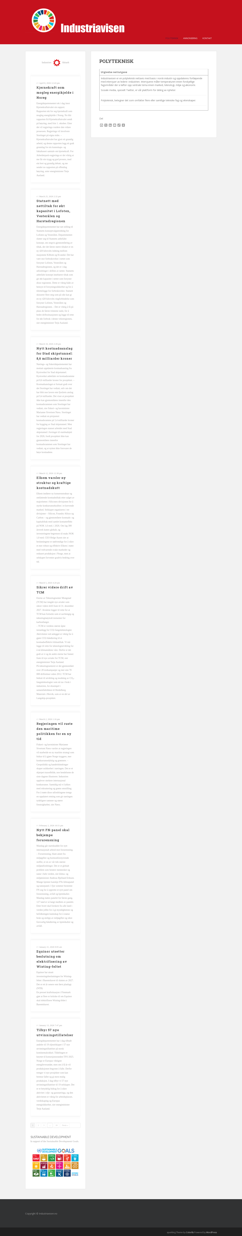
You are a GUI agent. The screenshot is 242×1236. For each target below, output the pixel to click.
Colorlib (190, 1232)
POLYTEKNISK (172, 38)
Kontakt (207, 38)
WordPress (211, 1232)
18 (56, 1125)
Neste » (65, 1125)
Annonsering (190, 38)
